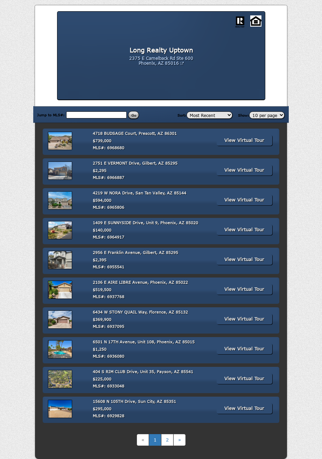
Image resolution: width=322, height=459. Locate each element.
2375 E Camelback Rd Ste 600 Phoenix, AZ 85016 (161, 61)
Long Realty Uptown (161, 50)
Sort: (182, 115)
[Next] (180, 440)
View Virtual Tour (244, 140)
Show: (243, 115)
